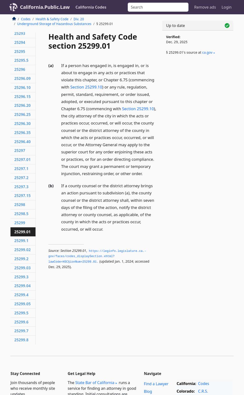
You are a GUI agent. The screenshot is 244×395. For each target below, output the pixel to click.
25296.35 (22, 132)
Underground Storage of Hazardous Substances (54, 23)
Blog (148, 391)
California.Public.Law (45, 7)
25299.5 (21, 313)
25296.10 (22, 87)
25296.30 (22, 123)
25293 (19, 33)
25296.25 (22, 114)
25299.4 (21, 294)
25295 (19, 51)
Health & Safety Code (52, 19)
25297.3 (21, 186)
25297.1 (21, 168)
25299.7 (21, 330)
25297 (19, 150)
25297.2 (21, 177)
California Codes (91, 7)
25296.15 (22, 96)
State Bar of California (94, 382)
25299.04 (22, 285)
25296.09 (22, 78)
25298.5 (21, 213)
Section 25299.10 (86, 87)
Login (227, 7)
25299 (19, 222)
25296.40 (22, 141)
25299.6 (21, 322)
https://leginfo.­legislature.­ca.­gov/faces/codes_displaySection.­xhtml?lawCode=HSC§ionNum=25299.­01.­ (97, 256)
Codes (25, 19)
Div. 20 (79, 19)
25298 (19, 204)
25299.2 (21, 258)
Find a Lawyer (156, 383)
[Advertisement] (198, 96)
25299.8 (21, 340)
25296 (19, 69)
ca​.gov (207, 52)
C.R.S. (203, 391)
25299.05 (22, 304)
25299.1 (21, 240)
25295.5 (21, 60)
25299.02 (22, 249)
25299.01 (22, 231)
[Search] (158, 7)
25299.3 (21, 277)
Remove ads (205, 7)
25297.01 (22, 159)
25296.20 (22, 105)
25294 (19, 42)
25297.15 (22, 195)
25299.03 (22, 267)
